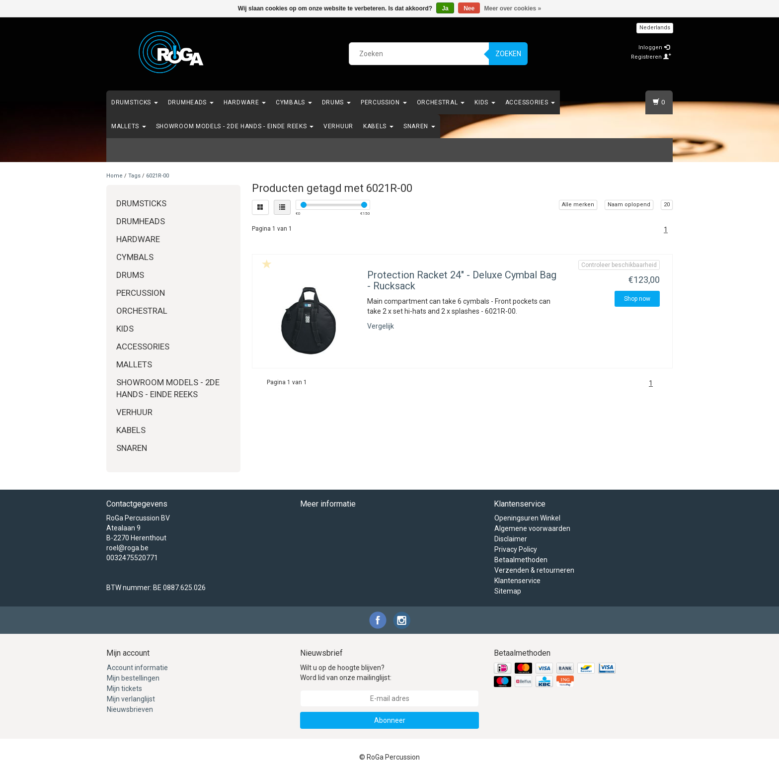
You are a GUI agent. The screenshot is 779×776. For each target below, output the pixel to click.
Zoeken (508, 54)
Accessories (530, 102)
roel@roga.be (127, 548)
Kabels (378, 126)
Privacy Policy (515, 549)
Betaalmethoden (520, 560)
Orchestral (441, 102)
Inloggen (654, 47)
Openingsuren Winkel (527, 518)
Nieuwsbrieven (130, 709)
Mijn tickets (124, 688)
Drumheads (191, 102)
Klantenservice (517, 581)
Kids (484, 102)
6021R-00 (157, 175)
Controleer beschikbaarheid (619, 264)
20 (667, 204)
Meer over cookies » (513, 8)
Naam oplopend (629, 204)
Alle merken (578, 204)
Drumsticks (134, 102)
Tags (134, 175)
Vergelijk (380, 326)
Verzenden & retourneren (534, 570)
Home (114, 175)
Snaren (419, 126)
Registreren (651, 57)
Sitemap (507, 591)
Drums (336, 102)
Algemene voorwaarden (532, 528)
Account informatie (137, 668)
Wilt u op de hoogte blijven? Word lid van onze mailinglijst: (345, 673)
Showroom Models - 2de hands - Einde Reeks (234, 126)
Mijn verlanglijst (131, 699)
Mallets (128, 126)
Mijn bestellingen (133, 678)
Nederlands (654, 27)
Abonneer (389, 720)
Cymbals (294, 102)
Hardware (245, 102)
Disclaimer (510, 539)
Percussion (384, 102)
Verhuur (338, 126)
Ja (445, 8)
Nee (469, 8)
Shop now (637, 298)
